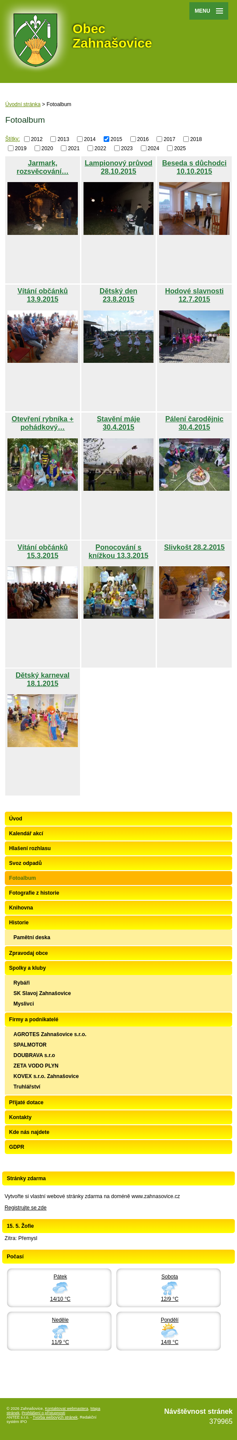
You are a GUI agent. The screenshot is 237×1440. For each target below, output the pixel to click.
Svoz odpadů (25, 863)
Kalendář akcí (26, 833)
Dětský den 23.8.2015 (118, 295)
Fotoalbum (22, 878)
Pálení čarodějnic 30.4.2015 (194, 423)
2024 (154, 148)
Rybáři (22, 983)
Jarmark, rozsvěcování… (43, 167)
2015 (116, 139)
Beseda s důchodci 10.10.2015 (194, 167)
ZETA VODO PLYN (36, 1066)
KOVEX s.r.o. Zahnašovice (46, 1076)
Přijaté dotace (26, 1102)
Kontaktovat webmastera (66, 1408)
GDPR (16, 1147)
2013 (63, 139)
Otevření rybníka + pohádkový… (43, 423)
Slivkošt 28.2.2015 (194, 547)
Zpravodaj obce (28, 953)
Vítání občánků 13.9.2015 (42, 295)
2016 (143, 139)
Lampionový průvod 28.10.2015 (119, 167)
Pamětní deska (32, 937)
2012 (37, 139)
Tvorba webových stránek (55, 1417)
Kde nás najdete (29, 1132)
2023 (127, 148)
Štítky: (12, 139)
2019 (21, 148)
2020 (47, 148)
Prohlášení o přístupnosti (44, 1413)
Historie (19, 923)
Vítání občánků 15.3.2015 (42, 551)
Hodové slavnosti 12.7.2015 (194, 295)
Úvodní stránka (23, 104)
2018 (196, 139)
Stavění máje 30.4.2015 (118, 423)
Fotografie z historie (34, 893)
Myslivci (24, 1004)
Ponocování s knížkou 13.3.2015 (119, 551)
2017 (169, 139)
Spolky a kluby (27, 968)
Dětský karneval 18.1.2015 (43, 679)
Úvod (15, 819)
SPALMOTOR (30, 1045)
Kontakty (20, 1117)
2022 (100, 148)
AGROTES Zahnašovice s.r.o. (50, 1034)
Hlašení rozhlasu (30, 848)
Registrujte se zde (25, 1208)
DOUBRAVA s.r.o (34, 1055)
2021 (74, 148)
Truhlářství (27, 1087)
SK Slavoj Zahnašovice (42, 993)
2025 (180, 148)
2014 (90, 139)
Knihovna (21, 908)
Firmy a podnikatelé (34, 1019)
